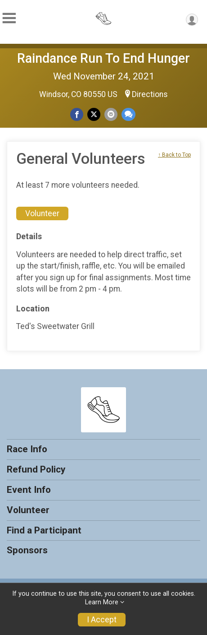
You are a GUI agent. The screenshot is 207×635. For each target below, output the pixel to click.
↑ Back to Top (174, 155)
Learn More (101, 602)
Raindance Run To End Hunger (103, 58)
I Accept (102, 619)
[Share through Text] (128, 114)
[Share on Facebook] (76, 114)
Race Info (27, 449)
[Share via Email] (110, 114)
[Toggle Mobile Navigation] (9, 18)
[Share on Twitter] (93, 114)
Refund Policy (36, 469)
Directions (150, 94)
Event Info (29, 489)
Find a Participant (44, 530)
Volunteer (42, 213)
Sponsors (27, 550)
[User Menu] (192, 20)
